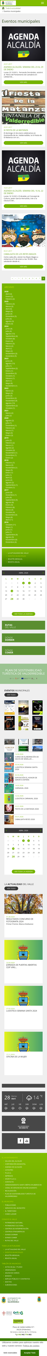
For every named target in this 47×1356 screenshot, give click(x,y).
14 (12, 591)
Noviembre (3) (11, 353)
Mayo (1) (9, 527)
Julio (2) (9, 415)
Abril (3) (9, 294)
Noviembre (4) (11, 400)
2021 (6, 410)
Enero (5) (9, 505)
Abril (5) (9, 309)
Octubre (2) (10, 450)
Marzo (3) (9, 306)
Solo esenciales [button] (10, 1353)
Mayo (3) (9, 393)
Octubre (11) (11, 524)
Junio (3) (9, 395)
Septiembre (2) (12, 368)
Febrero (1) (10, 378)
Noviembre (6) (11, 539)
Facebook (20, 1141)
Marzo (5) (9, 465)
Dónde (9, 638)
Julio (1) (9, 366)
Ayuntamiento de (8, 2)
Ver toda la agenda (23, 614)
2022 (6, 388)
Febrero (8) (10, 507)
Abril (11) (9, 520)
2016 (6, 522)
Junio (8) (9, 492)
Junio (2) (9, 480)
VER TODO (11, 695)
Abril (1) (9, 348)
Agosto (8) (10, 502)
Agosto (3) (10, 321)
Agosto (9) (10, 537)
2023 (6, 358)
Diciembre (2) (11, 398)
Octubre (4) (10, 512)
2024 (6, 326)
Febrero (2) (10, 299)
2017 (6, 490)
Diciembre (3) (11, 373)
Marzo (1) (9, 430)
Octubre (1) (10, 376)
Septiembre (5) (12, 500)
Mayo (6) (9, 311)
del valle (10, 626)
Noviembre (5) (11, 515)
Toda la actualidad (13, 8)
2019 (6, 438)
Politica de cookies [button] (31, 1346)
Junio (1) (9, 529)
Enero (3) (9, 435)
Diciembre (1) (11, 425)
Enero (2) (9, 296)
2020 (6, 418)
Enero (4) (9, 324)
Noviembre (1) (11, 386)
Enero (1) (9, 371)
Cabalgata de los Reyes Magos (20, 254)
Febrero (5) (10, 343)
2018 (6, 460)
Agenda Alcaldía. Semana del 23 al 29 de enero (23, 68)
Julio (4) (9, 331)
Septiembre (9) (12, 534)
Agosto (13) (10, 333)
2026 (6, 291)
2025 (6, 301)
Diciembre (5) (11, 316)
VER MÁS (23, 82)
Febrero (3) (10, 304)
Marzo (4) (9, 510)
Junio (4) (9, 314)
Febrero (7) (10, 462)
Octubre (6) (10, 338)
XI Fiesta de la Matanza (16, 130)
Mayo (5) (9, 470)
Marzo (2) (9, 346)
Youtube (26, 1141)
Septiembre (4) (12, 336)
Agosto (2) (10, 420)
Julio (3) (9, 319)
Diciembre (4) (11, 542)
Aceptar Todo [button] (30, 1353)
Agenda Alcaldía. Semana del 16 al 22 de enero (23, 192)
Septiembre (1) (12, 485)
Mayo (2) (9, 351)
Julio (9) (9, 497)
